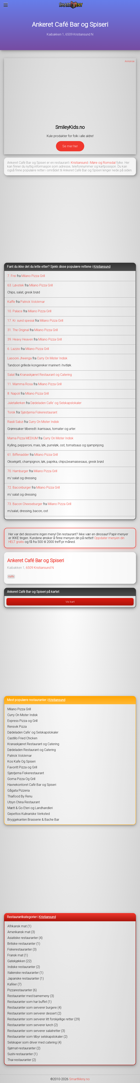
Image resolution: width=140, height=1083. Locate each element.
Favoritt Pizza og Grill (22, 767)
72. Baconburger (19, 487)
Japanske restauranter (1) (25, 978)
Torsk (11, 412)
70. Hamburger (17, 471)
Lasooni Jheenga (19, 358)
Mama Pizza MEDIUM (22, 438)
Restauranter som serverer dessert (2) (34, 1013)
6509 (29, 568)
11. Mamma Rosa (20, 384)
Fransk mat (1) (17, 955)
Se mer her (70, 146)
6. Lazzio (13, 349)
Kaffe (11, 302)
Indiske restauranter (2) (23, 967)
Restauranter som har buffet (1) (29, 1002)
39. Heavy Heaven (20, 339)
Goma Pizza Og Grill (21, 779)
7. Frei (11, 276)
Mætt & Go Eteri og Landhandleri (30, 808)
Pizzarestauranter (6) (22, 990)
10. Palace (14, 311)
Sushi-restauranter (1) (22, 1054)
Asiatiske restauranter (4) (25, 938)
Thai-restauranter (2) (21, 1060)
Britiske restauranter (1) (23, 944)
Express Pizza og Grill (22, 721)
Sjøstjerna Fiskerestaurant (39, 412)
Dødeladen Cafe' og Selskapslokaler (55, 403)
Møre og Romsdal (103, 163)
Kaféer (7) (14, 984)
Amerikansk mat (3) (21, 932)
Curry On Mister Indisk (52, 358)
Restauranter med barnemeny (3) (30, 996)
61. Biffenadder (18, 455)
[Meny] (5, 5)
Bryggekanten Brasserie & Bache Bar (33, 819)
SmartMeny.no (79, 1079)
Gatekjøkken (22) (19, 961)
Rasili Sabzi (15, 422)
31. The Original (18, 330)
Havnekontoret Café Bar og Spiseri (31, 785)
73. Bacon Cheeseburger (24, 504)
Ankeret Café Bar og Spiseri (70, 24)
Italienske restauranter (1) (25, 973)
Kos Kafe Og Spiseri (21, 761)
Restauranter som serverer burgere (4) (34, 1007)
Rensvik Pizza (17, 726)
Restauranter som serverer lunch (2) (32, 1025)
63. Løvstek (15, 285)
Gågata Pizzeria (18, 790)
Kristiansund (79, 163)
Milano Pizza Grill (33, 276)
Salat (11, 375)
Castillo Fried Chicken (22, 738)
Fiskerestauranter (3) (22, 949)
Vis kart (70, 601)
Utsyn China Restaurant (23, 802)
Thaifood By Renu (19, 796)
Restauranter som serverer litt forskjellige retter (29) (43, 1019)
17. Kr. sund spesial (20, 320)
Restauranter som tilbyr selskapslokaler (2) (37, 1037)
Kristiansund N (44, 568)
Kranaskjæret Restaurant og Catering (46, 375)
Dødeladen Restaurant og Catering (31, 750)
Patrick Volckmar (32, 302)
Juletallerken (16, 403)
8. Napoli (13, 393)
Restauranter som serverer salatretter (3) (36, 1031)
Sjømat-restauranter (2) (23, 1048)
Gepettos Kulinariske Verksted (28, 814)
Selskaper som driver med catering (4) (34, 1042)
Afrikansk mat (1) (19, 926)
